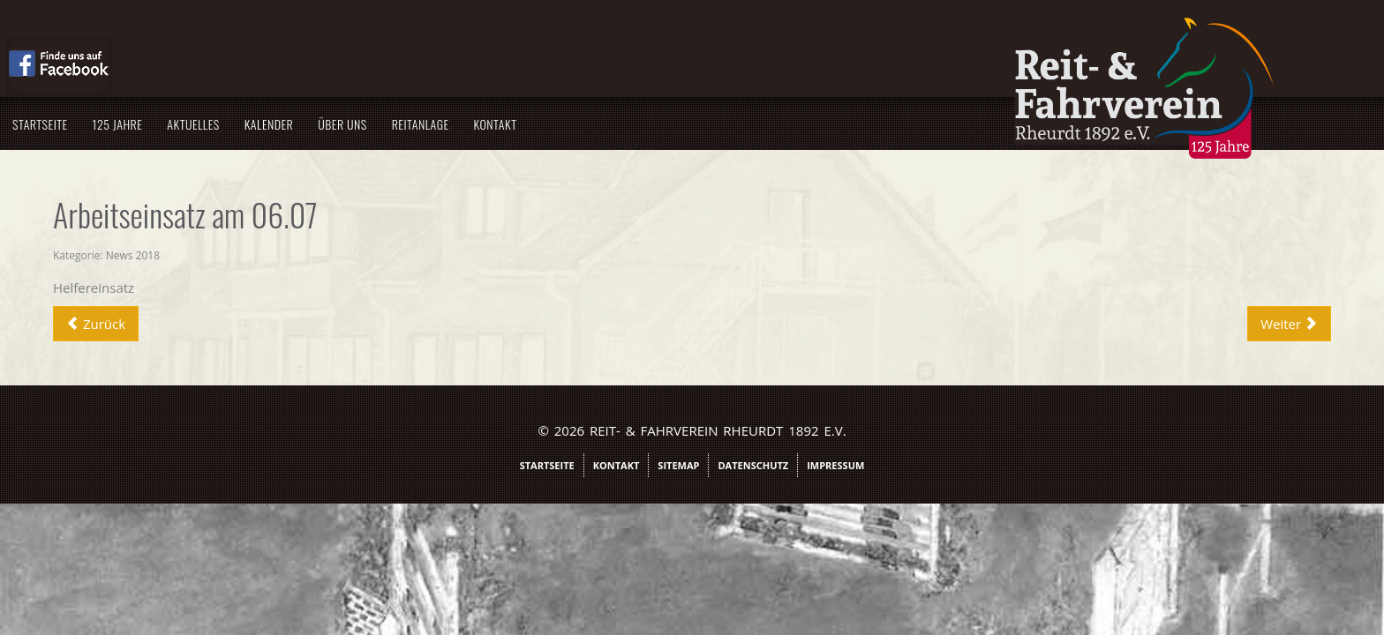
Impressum (835, 465)
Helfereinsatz (333, 287)
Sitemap (678, 465)
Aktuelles (433, 124)
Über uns (582, 124)
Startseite (280, 124)
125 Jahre (358, 124)
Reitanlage (660, 124)
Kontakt (735, 124)
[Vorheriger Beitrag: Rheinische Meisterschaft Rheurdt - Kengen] (336, 323)
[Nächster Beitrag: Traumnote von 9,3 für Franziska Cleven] (1049, 323)
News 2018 (373, 255)
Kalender (509, 124)
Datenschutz (753, 465)
